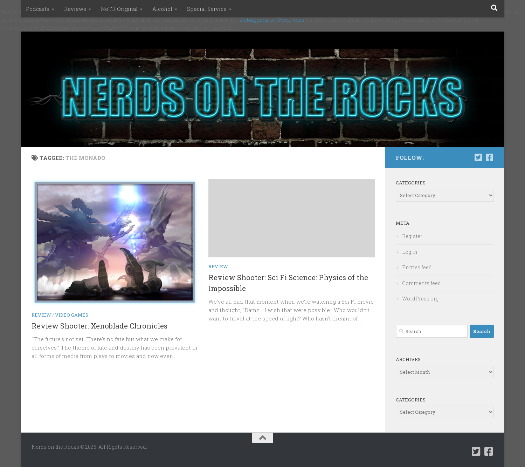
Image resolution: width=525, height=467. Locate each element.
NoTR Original (119, 8)
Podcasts (37, 8)
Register (412, 236)
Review (41, 315)
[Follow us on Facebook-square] (489, 157)
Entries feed (417, 267)
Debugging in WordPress (272, 19)
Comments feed (421, 283)
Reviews (75, 8)
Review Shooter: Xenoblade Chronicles (99, 326)
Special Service (207, 8)
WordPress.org (420, 298)
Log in (409, 252)
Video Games (71, 315)
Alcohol (162, 8)
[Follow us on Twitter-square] (478, 157)
